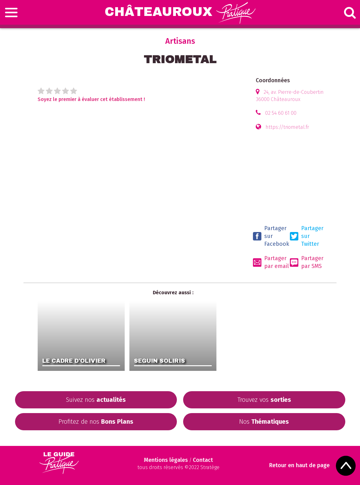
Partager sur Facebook (271, 236)
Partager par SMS (306, 262)
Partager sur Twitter (306, 236)
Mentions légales (166, 460)
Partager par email (271, 262)
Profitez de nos (96, 421)
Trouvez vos (264, 399)
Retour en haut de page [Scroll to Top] (299, 465)
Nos (264, 421)
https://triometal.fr (287, 127)
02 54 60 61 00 (280, 113)
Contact (203, 460)
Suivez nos (96, 399)
